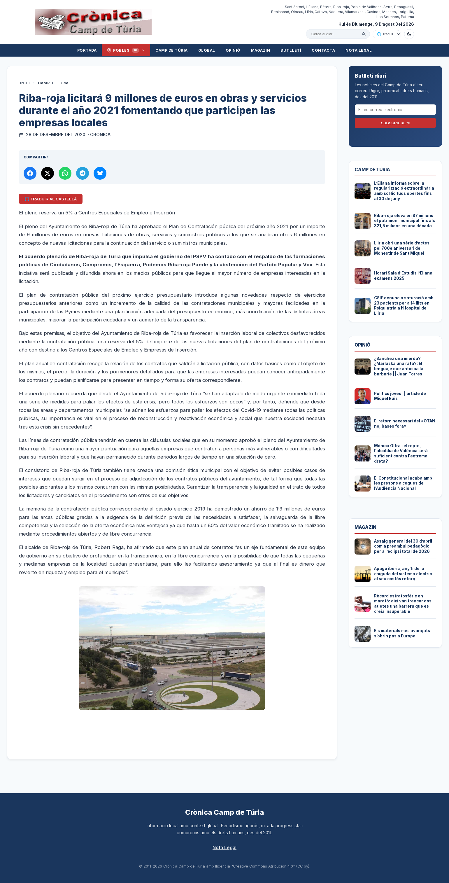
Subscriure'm (395, 123)
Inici (25, 83)
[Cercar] (364, 34)
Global (206, 50)
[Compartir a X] (47, 173)
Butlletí (290, 50)
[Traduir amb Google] (387, 34)
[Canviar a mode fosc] (409, 34)
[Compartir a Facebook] (30, 173)
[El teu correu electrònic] (395, 109)
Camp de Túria (171, 50)
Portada (87, 50)
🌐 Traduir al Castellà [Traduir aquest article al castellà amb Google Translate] (50, 199)
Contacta (323, 50)
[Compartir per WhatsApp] (65, 173)
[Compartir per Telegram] (82, 173)
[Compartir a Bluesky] (100, 173)
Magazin (260, 50)
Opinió (233, 50)
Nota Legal (358, 50)
